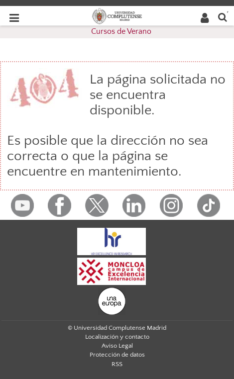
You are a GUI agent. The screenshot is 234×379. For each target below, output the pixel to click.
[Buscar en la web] (222, 16)
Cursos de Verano (121, 31)
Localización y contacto (117, 336)
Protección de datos (117, 354)
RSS (117, 364)
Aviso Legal (117, 345)
